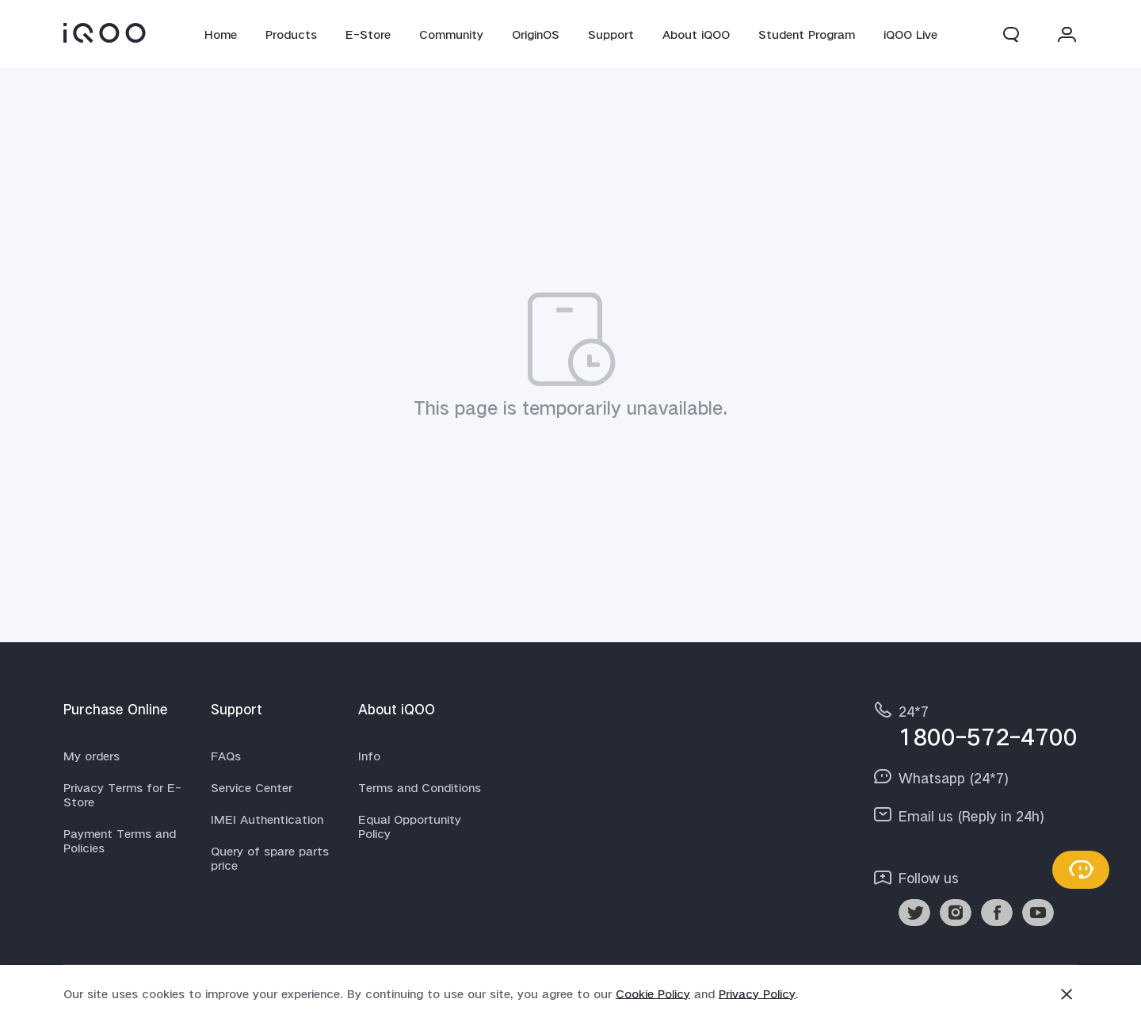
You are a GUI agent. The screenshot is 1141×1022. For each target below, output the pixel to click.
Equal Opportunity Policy (409, 826)
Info (369, 755)
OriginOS (535, 34)
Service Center (251, 787)
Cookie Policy (653, 993)
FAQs (226, 755)
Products (291, 34)
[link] (104, 32)
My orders (91, 755)
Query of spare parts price (270, 857)
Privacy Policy (757, 993)
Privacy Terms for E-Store (122, 794)
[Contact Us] (1080, 870)
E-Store (368, 34)
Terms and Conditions (419, 787)
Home (220, 34)
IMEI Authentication (267, 819)
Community (451, 34)
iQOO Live (910, 34)
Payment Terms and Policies (119, 840)
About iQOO (696, 34)
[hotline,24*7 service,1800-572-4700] (975, 724)
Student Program (806, 34)
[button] (1011, 34)
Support (611, 34)
